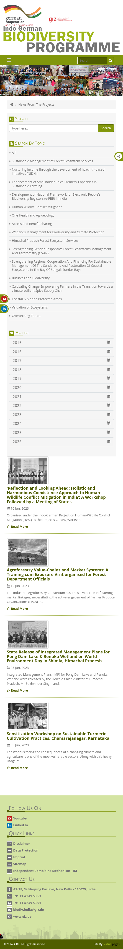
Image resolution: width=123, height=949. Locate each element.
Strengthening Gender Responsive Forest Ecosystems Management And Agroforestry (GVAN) (61, 251)
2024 (61, 423)
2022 (61, 405)
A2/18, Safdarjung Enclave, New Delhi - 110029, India (54, 889)
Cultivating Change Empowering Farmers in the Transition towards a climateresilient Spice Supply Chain (62, 288)
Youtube (20, 818)
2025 (61, 432)
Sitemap (19, 864)
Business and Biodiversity (31, 278)
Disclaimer (21, 843)
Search (106, 128)
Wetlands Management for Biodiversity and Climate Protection (58, 232)
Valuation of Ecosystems (30, 307)
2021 (61, 396)
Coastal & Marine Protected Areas (37, 299)
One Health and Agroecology (33, 215)
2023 (61, 414)
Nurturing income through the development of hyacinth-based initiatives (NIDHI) (58, 171)
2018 (61, 369)
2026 (61, 441)
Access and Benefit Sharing (32, 224)
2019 (61, 378)
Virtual (112, 944)
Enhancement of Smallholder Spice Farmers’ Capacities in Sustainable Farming (54, 184)
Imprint (19, 857)
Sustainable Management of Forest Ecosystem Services (52, 161)
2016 (61, 351)
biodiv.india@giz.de (28, 909)
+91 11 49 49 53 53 (27, 896)
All (13, 153)
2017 (61, 360)
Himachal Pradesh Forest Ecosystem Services (45, 241)
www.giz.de (22, 916)
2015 (61, 342)
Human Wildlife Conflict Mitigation (37, 207)
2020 (61, 387)
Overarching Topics (26, 316)
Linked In (20, 825)
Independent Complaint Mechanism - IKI (45, 871)
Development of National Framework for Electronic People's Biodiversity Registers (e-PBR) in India (56, 196)
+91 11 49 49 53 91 (27, 903)
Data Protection (25, 850)
